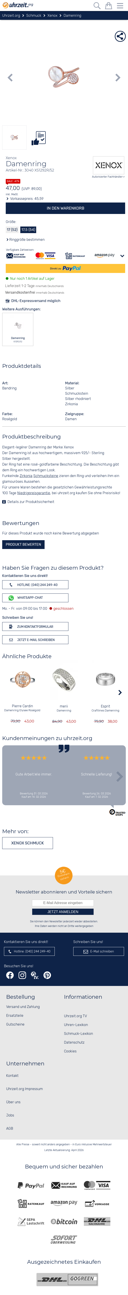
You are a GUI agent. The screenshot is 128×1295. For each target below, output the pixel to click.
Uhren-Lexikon (76, 1025)
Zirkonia (26, 476)
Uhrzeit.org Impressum (24, 1089)
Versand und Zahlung (23, 1007)
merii (64, 706)
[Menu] (120, 6)
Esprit (105, 706)
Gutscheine (15, 1024)
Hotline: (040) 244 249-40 (33, 584)
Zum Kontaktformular (30, 626)
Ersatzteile (14, 1015)
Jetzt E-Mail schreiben (31, 639)
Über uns (13, 1102)
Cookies (70, 1051)
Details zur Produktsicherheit (31, 502)
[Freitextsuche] (97, 6)
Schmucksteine (45, 476)
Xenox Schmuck (27, 843)
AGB (9, 1128)
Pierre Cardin (22, 706)
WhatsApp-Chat (25, 598)
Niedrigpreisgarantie (33, 493)
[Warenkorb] (108, 6)
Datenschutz (74, 1042)
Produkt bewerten (23, 544)
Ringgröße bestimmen (27, 240)
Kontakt (12, 1076)
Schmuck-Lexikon (78, 1034)
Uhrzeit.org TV (75, 1016)
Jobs (10, 1115)
